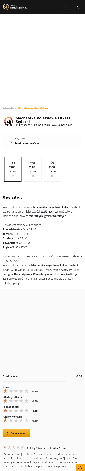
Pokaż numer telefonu (27, 143)
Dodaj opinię (18, 433)
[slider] (16, 391)
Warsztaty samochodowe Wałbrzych (33, 107)
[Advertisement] (42, 58)
